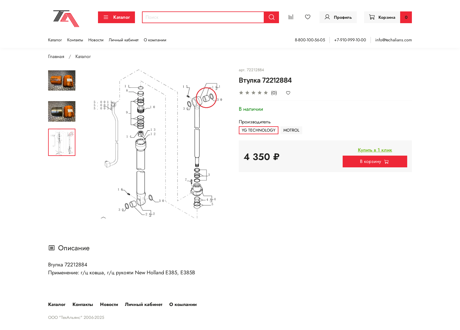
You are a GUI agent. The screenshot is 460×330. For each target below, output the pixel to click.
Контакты (75, 40)
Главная (56, 56)
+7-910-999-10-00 (350, 40)
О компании (155, 40)
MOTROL (291, 130)
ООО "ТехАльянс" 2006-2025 (76, 317)
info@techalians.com (393, 40)
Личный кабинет (123, 40)
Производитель (255, 122)
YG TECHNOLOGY (258, 130)
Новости (96, 40)
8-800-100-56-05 (310, 40)
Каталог (116, 17)
